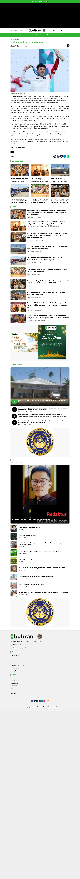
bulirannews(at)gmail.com (21, 671)
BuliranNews (39, 730)
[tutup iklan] (47, 1)
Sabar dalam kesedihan (26, 583)
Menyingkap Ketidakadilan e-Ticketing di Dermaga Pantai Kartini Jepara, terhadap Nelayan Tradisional (42, 590)
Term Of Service (15, 691)
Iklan (12, 683)
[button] (54, 30)
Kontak (13, 686)
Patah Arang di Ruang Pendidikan (29, 550)
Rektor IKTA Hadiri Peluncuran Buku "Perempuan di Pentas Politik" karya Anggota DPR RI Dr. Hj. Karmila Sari (49, 324)
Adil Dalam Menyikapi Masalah (28, 558)
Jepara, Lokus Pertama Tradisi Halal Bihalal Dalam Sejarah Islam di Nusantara (43, 615)
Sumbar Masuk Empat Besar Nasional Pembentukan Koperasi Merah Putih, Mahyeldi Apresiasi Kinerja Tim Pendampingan (20, 180)
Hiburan (13, 714)
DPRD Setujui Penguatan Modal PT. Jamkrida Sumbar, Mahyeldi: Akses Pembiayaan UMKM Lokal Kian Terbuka (49, 338)
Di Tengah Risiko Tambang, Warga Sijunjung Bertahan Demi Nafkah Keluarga (39, 200)
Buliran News (14, 45)
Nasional (13, 703)
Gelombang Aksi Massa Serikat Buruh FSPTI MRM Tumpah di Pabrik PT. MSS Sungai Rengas (19, 200)
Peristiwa (33, 246)
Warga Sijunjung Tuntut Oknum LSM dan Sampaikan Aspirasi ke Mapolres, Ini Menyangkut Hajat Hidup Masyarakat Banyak (49, 241)
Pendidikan (14, 708)
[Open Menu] (58, 30)
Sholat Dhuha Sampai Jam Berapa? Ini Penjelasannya (36, 599)
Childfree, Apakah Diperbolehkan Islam (31, 607)
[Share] (68, 45)
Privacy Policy (15, 694)
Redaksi (13, 680)
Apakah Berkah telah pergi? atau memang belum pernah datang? (40, 574)
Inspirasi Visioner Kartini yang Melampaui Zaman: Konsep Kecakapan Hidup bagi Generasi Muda (43, 566)
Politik (32, 329)
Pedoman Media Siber (17, 688)
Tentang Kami (15, 678)
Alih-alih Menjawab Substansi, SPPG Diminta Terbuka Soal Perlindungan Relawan (59, 180)
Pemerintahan (34, 343)
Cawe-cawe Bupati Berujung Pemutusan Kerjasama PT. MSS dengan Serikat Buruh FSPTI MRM (60, 200)
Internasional (14, 706)
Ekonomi (13, 716)
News (32, 218)
